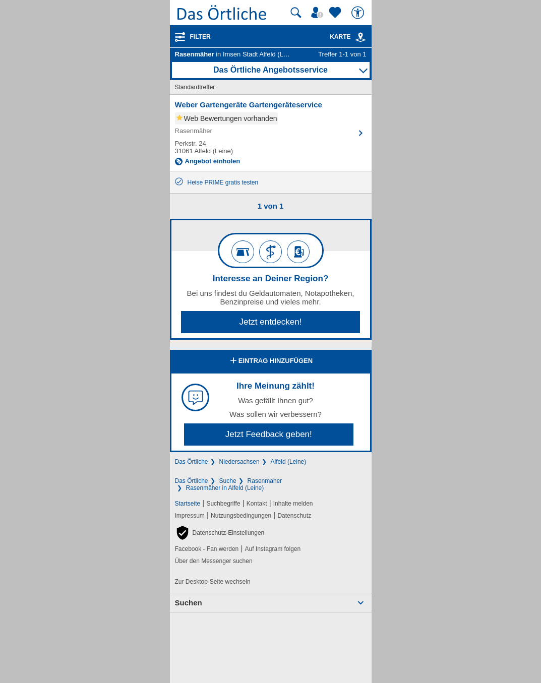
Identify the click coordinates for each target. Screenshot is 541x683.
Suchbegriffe (223, 503)
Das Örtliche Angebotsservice (270, 70)
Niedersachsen (239, 461)
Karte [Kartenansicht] (348, 36)
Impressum (190, 515)
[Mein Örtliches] (318, 12)
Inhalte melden (293, 503)
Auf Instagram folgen (272, 548)
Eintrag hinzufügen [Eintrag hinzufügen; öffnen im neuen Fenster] (270, 361)
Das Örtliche (191, 461)
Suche (227, 480)
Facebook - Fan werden (207, 548)
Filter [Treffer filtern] (200, 36)
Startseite (188, 503)
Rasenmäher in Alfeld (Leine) (225, 487)
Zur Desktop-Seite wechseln (213, 581)
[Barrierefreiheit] (359, 12)
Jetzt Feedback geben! (268, 434)
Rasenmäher (265, 480)
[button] (220, 533)
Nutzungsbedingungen (241, 515)
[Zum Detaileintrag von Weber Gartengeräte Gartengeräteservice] (271, 133)
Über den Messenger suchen (214, 561)
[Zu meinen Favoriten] (336, 12)
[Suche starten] (296, 12)
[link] (360, 37)
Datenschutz (294, 515)
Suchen (188, 602)
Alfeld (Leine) (289, 461)
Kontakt (257, 503)
